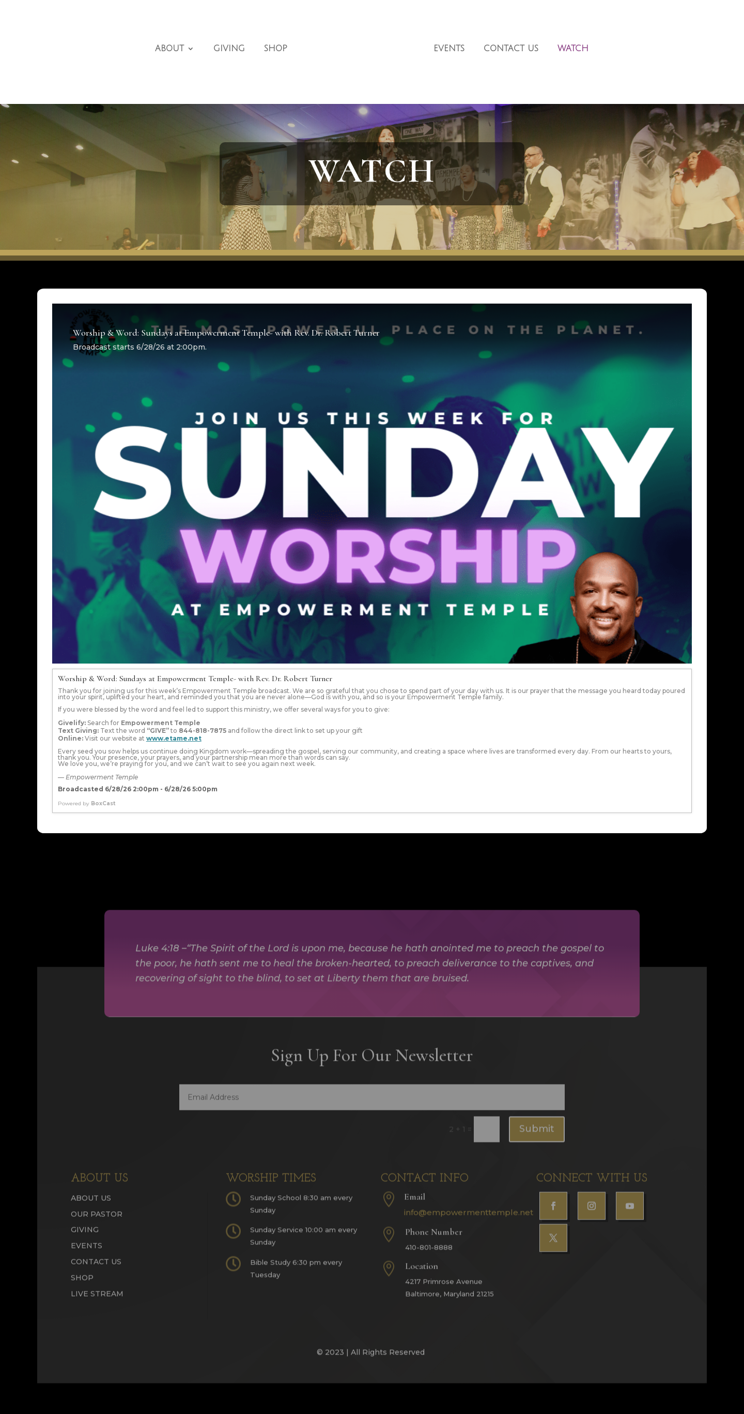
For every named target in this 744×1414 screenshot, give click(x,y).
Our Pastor (96, 1222)
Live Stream (97, 1301)
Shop (281, 43)
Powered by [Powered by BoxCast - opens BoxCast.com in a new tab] (86, 803)
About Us (91, 1206)
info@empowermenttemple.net (468, 1220)
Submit (536, 1137)
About (175, 43)
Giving (235, 43)
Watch (566, 43)
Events (442, 43)
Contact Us (504, 43)
